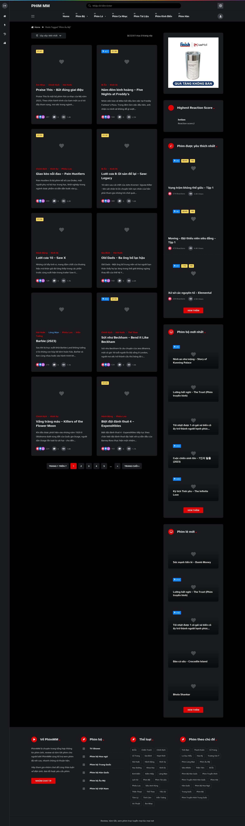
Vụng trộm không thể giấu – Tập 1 (191, 187)
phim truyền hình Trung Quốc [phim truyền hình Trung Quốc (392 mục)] (194, 797)
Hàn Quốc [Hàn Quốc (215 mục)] (186, 786)
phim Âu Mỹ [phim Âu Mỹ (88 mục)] (205, 762)
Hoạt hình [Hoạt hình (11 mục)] (161, 756)
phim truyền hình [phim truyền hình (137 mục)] (210, 774)
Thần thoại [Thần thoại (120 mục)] (137, 792)
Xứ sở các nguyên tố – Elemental (190, 292)
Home (35, 27)
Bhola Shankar (181, 694)
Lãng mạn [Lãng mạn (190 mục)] (163, 774)
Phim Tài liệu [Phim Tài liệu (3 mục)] (161, 780)
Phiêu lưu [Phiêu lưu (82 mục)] (136, 786)
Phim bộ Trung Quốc (100, 764)
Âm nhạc (40, 85)
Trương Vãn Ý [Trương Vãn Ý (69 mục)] (213, 756)
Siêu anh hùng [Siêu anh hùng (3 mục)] (152, 786)
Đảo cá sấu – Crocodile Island (190, 661)
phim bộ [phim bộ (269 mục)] (200, 792)
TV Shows (95, 748)
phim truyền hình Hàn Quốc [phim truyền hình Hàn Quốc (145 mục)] (194, 780)
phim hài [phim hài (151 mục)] (214, 780)
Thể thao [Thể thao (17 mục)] (151, 792)
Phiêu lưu (67, 169)
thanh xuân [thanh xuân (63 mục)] (199, 750)
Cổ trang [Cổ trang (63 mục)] (213, 750)
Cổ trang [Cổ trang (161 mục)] (136, 756)
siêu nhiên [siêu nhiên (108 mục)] (186, 768)
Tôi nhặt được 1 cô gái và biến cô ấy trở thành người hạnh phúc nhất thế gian (192, 428)
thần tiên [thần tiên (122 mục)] (200, 768)
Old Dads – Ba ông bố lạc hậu (123, 257)
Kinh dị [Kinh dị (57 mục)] (163, 768)
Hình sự (54, 169)
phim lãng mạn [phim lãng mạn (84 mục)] (188, 762)
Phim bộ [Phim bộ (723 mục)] (146, 780)
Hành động (42, 253)
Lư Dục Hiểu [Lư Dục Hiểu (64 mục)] (187, 756)
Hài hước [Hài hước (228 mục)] (136, 762)
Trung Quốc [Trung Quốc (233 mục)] (187, 792)
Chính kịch (54, 85)
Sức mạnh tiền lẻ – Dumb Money (192, 562)
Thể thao (133, 332)
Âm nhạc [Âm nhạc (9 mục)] (149, 803)
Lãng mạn (54, 332)
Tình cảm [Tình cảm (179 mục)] (147, 797)
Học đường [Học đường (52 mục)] (137, 768)
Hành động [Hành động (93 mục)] (149, 762)
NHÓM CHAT (43, 780)
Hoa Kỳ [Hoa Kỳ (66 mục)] (200, 756)
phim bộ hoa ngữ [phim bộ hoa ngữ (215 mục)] (202, 786)
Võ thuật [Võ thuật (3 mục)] (136, 803)
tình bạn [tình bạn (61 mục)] (185, 750)
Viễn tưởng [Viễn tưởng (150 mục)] (161, 797)
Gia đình (105, 253)
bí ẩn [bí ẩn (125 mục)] (211, 768)
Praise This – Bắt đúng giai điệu (59, 89)
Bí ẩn (104, 85)
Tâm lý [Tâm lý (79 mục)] (135, 797)
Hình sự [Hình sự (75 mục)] (162, 762)
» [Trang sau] (117, 466)
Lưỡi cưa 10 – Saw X (51, 257)
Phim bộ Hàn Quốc (99, 772)
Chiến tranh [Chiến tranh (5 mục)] (147, 750)
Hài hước (67, 85)
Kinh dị (114, 85)
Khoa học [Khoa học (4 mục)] (150, 768)
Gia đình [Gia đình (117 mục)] (148, 756)
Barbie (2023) (46, 341)
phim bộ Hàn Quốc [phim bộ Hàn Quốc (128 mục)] (190, 774)
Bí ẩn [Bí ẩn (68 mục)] (134, 750)
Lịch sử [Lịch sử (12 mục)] (135, 780)
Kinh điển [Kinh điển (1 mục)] (136, 774)
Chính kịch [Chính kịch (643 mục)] (161, 750)
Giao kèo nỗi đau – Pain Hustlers (60, 173)
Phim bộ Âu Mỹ (98, 780)
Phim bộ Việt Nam (99, 788)
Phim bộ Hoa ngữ (99, 756)
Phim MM (40, 5)
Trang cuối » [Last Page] (131, 466)
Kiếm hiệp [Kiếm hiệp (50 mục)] (149, 774)
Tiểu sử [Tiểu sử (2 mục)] (163, 792)
